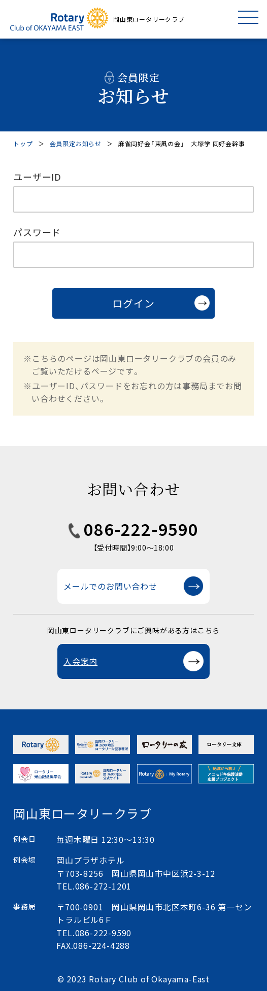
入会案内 (80, 661)
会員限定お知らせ (76, 143)
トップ (22, 143)
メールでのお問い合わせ (110, 586)
